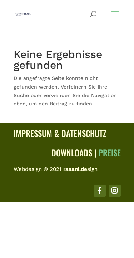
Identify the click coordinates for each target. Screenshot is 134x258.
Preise (110, 153)
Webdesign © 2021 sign (56, 169)
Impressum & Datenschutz (60, 133)
